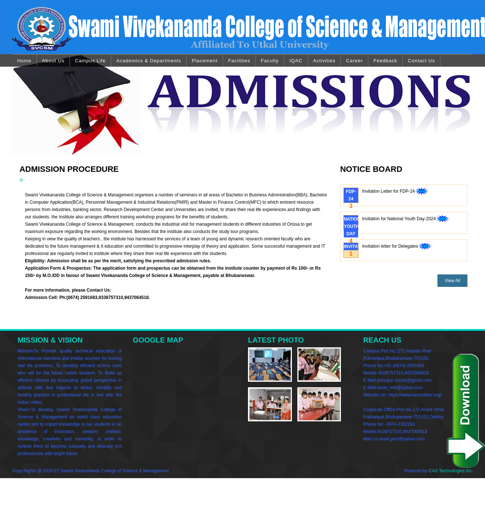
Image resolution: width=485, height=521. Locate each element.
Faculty (270, 60)
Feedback (385, 60)
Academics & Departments (148, 60)
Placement (204, 60)
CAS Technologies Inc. (451, 470)
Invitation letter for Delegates (397, 247)
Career (354, 60)
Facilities (239, 60)
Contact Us (421, 60)
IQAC (295, 60)
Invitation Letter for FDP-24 (395, 192)
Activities (324, 60)
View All (452, 280)
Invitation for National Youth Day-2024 (406, 219)
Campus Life (90, 60)
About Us (53, 60)
